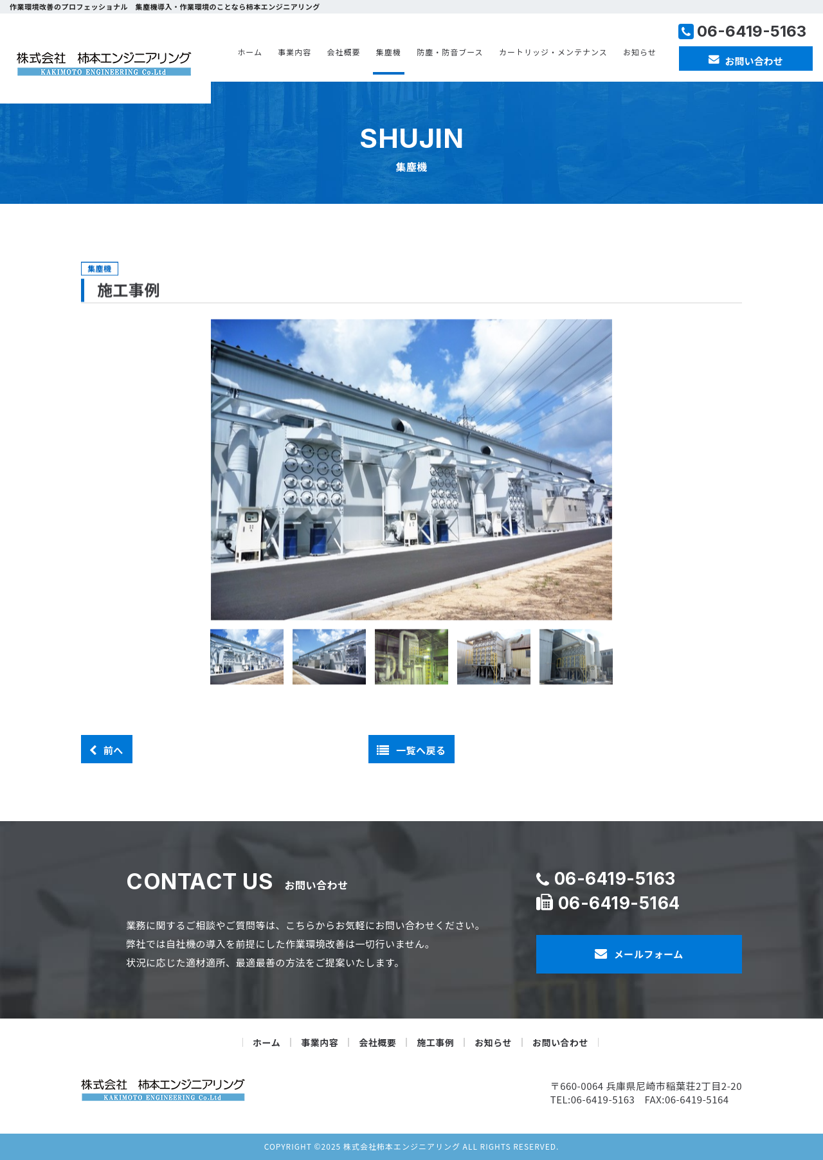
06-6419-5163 (615, 879)
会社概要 (344, 52)
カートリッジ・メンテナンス (553, 52)
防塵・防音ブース (450, 52)
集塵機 (388, 52)
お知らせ (639, 52)
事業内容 (294, 52)
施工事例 (435, 1042)
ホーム (249, 52)
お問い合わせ (560, 1042)
